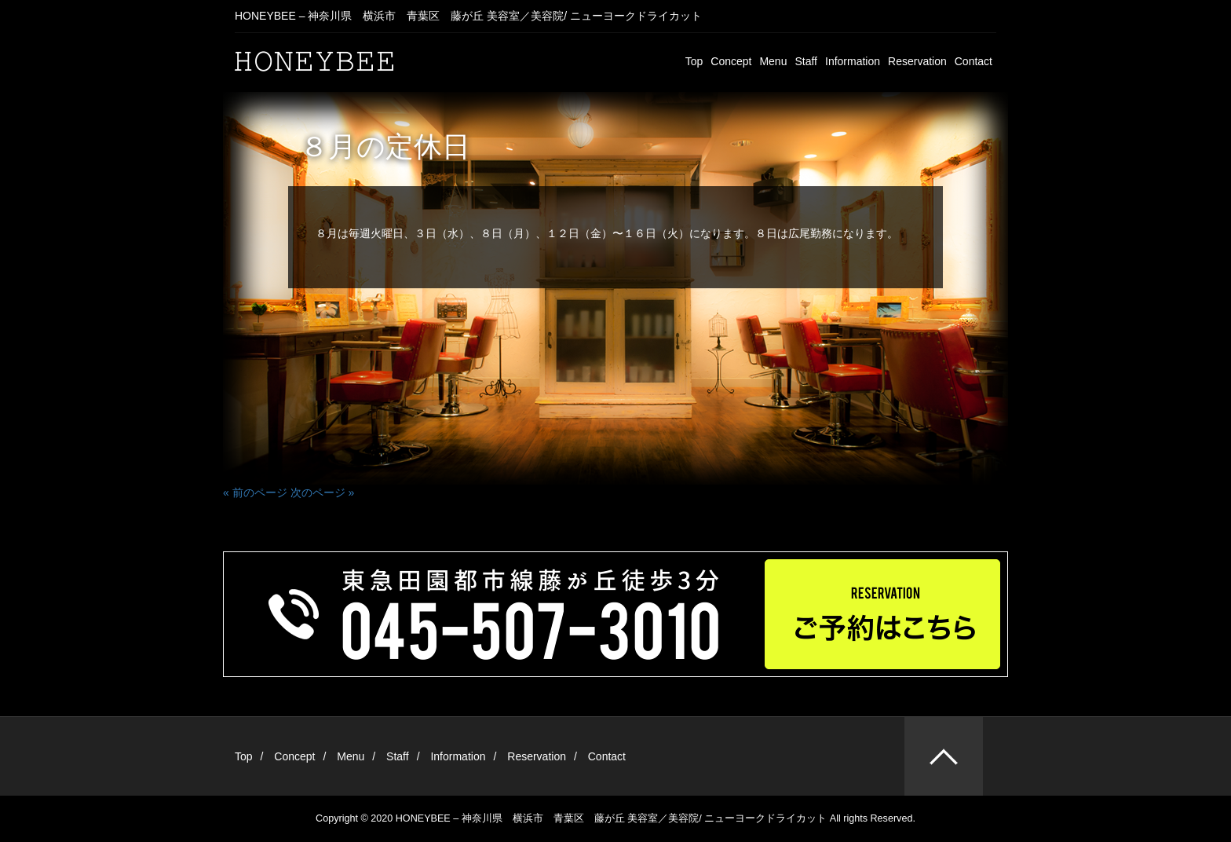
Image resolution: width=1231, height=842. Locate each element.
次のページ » (322, 492)
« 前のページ (255, 492)
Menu (773, 61)
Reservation (917, 61)
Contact (973, 61)
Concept (730, 61)
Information (852, 61)
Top (694, 61)
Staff (805, 61)
